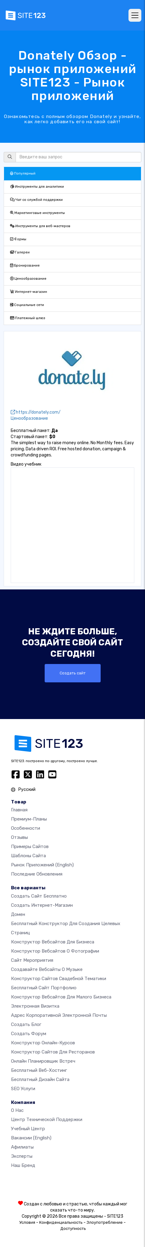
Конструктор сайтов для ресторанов (53, 1052)
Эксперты (21, 1156)
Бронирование (25, 265)
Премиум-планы (29, 819)
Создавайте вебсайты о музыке (47, 969)
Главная (19, 810)
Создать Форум (28, 1033)
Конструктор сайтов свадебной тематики (58, 978)
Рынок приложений (42, 865)
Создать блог (26, 1024)
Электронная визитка (35, 1006)
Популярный (22, 173)
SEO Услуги (23, 1088)
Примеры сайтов (30, 846)
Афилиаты (22, 1147)
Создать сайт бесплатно (39, 896)
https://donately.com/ (36, 412)
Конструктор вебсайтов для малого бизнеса (61, 997)
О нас (17, 1110)
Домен (18, 914)
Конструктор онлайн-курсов (43, 1043)
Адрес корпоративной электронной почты (59, 1015)
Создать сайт (73, 673)
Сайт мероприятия (32, 960)
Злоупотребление (105, 1222)
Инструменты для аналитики (37, 187)
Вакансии (31, 1138)
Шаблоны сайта (28, 855)
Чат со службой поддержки (36, 200)
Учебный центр (28, 1128)
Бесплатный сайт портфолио (43, 988)
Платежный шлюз (27, 318)
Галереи (20, 252)
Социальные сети (27, 305)
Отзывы (19, 837)
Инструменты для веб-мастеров (40, 226)
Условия (27, 1222)
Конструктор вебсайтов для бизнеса (52, 942)
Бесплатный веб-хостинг (39, 1070)
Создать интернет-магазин (42, 905)
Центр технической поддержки (46, 1119)
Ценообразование (28, 279)
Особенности (25, 828)
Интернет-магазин (28, 292)
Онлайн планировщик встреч (43, 1061)
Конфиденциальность (61, 1222)
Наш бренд (23, 1165)
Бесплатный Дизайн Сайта (40, 1079)
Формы (18, 239)
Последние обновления (36, 874)
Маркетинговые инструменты (37, 213)
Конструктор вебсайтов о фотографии (55, 951)
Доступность (73, 1228)
